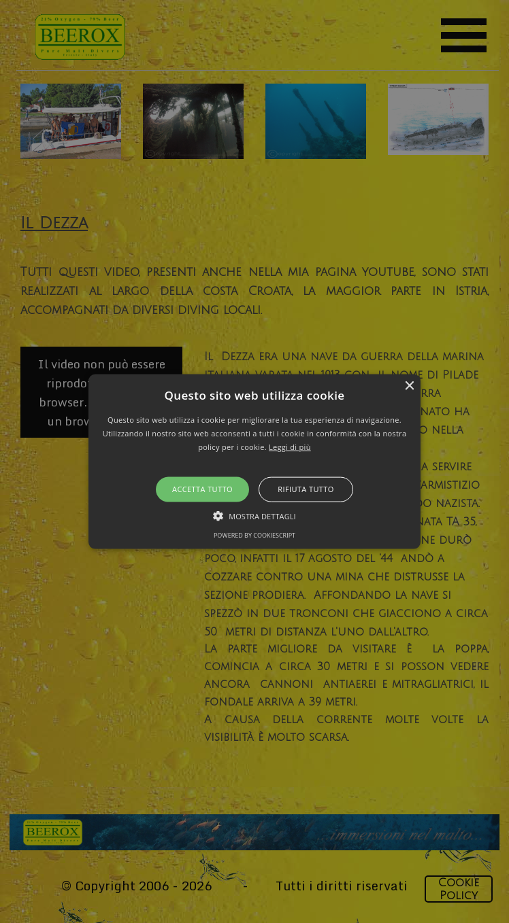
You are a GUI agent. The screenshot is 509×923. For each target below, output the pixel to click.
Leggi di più (290, 446)
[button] (254, 462)
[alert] (254, 461)
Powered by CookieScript (254, 534)
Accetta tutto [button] (202, 489)
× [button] (409, 386)
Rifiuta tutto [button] (305, 489)
